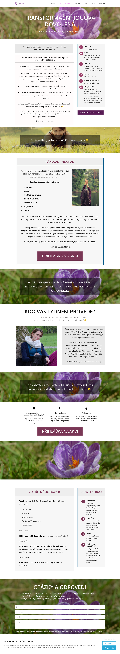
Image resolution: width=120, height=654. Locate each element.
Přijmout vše (109, 648)
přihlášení (102, 4)
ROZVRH (54, 4)
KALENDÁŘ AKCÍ (65, 4)
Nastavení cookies (109, 639)
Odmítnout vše (109, 643)
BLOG (85, 4)
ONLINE (77, 4)
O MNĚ (93, 4)
